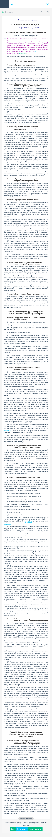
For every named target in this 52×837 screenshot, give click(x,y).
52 (35, 51)
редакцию (22, 53)
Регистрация (21, 829)
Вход (12, 829)
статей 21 (8, 431)
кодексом (28, 522)
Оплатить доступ (35, 829)
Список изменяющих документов (26, 36)
